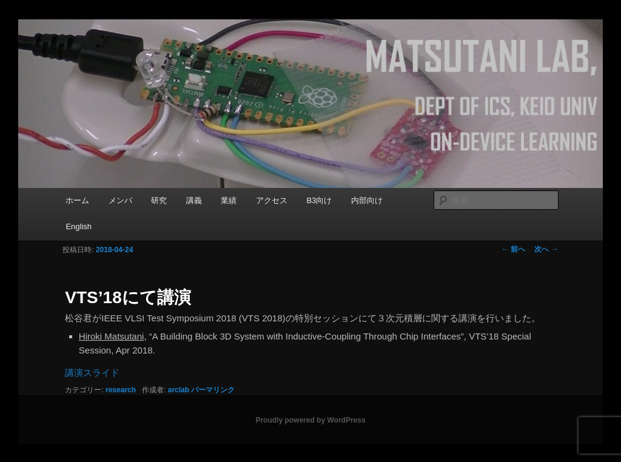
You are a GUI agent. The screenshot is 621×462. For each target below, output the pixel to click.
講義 (194, 200)
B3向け (319, 200)
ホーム (77, 200)
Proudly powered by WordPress (310, 420)
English (78, 226)
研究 (159, 200)
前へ (513, 249)
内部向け (367, 200)
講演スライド (92, 372)
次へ (546, 249)
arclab (178, 390)
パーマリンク (213, 390)
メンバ (120, 200)
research (121, 390)
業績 (229, 200)
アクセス (271, 200)
